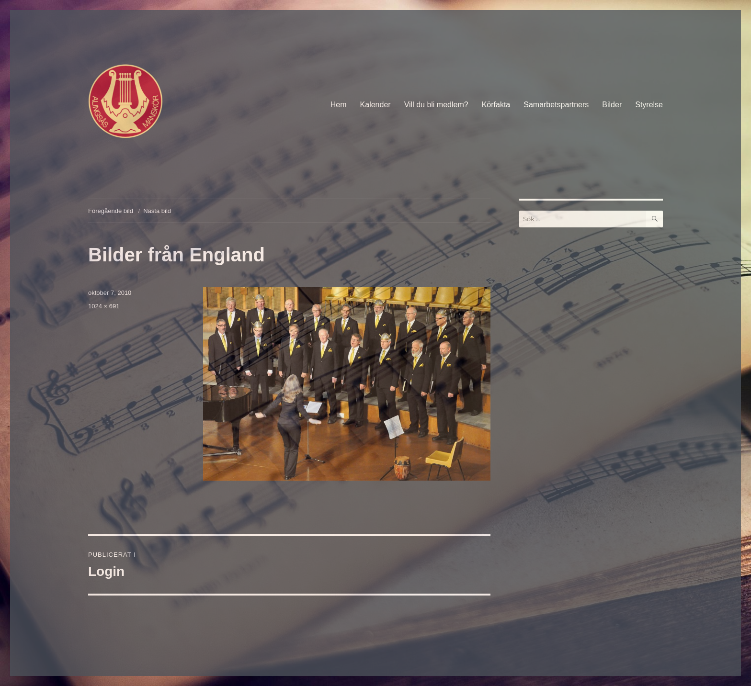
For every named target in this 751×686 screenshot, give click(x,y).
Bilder (612, 105)
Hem (338, 105)
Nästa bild (157, 210)
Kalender (375, 105)
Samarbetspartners (556, 105)
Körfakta (496, 105)
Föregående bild (110, 210)
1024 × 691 (103, 306)
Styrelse (649, 105)
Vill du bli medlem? (436, 105)
